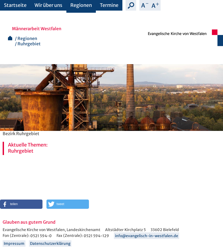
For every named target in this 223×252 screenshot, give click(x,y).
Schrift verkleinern (144, 5)
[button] (21, 204)
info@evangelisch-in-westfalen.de (146, 235)
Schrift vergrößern (155, 5)
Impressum (14, 243)
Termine (109, 5)
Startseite (15, 5)
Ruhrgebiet (29, 43)
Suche (131, 5)
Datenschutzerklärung (50, 243)
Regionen (81, 5)
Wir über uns (48, 5)
